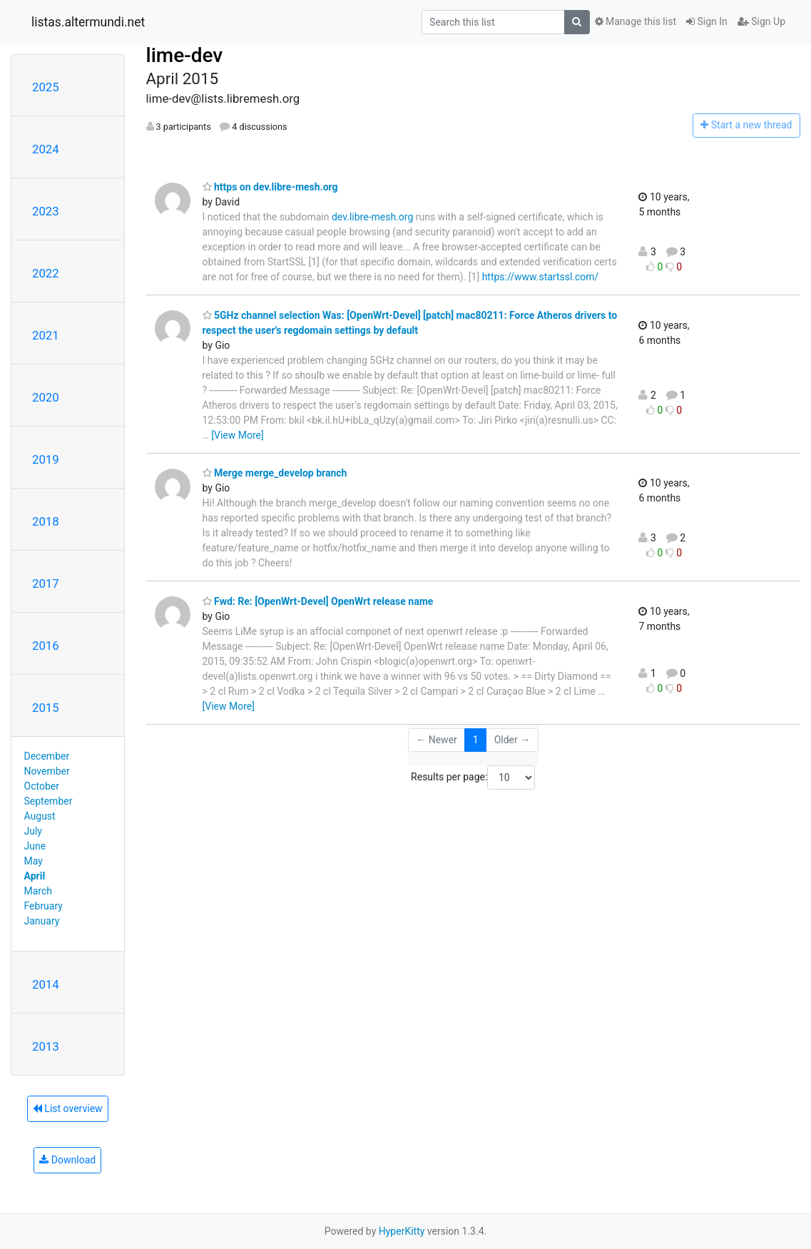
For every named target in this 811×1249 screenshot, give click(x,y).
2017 (45, 583)
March (38, 891)
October (41, 786)
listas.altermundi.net (88, 22)
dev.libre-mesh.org (372, 217)
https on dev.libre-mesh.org (270, 187)
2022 (45, 273)
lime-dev (184, 55)
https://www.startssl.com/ (540, 276)
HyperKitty (402, 1231)
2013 (45, 1046)
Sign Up (761, 21)
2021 (45, 335)
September (48, 801)
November (47, 771)
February (43, 906)
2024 (45, 149)
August (40, 816)
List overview (68, 1108)
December (47, 756)
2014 (45, 984)
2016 (45, 645)
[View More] (237, 435)
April (35, 876)
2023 (45, 211)
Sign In (707, 21)
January (42, 921)
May (33, 861)
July (33, 831)
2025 (45, 87)
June (35, 846)
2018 (45, 521)
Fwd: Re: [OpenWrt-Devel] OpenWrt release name (318, 601)
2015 (45, 707)
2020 (45, 397)
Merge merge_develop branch (275, 473)
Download (67, 1160)
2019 (45, 459)
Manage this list (635, 21)
